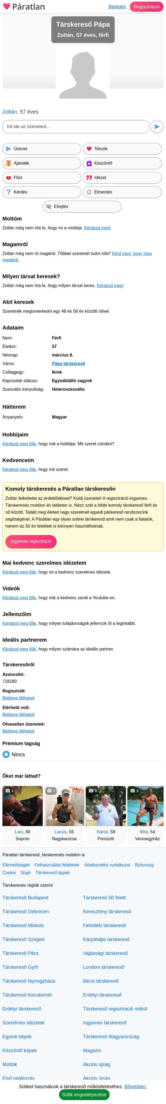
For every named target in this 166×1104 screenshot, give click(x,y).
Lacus (61, 831)
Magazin (92, 1050)
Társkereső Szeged (23, 939)
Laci (19, 831)
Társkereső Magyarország (111, 1036)
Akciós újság (96, 1064)
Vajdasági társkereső (105, 953)
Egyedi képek (16, 1036)
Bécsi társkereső (101, 981)
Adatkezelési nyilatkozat (107, 865)
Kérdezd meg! (97, 228)
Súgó (26, 872)
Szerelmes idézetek (23, 1022)
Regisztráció (146, 6)
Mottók (9, 1064)
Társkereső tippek (52, 872)
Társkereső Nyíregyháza (28, 981)
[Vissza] (12, 813)
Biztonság (144, 865)
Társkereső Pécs (20, 953)
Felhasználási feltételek (57, 865)
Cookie (9, 872)
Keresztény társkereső (107, 911)
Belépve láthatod (18, 698)
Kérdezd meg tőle (19, 443)
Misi (144, 831)
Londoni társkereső (103, 967)
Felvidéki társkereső (104, 925)
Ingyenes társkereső (105, 1022)
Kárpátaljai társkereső (106, 939)
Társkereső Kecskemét (27, 995)
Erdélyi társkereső (21, 1009)
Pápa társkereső (68, 363)
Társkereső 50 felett (104, 897)
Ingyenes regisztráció (31, 541)
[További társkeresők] (154, 813)
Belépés (116, 6)
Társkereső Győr (20, 967)
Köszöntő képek (19, 1050)
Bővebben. (136, 1086)
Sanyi (102, 831)
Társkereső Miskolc (23, 925)
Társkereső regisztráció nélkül (115, 1009)
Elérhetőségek (16, 865)
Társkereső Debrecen (25, 911)
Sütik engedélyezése (84, 1094)
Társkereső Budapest (25, 897)
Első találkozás (18, 1078)
